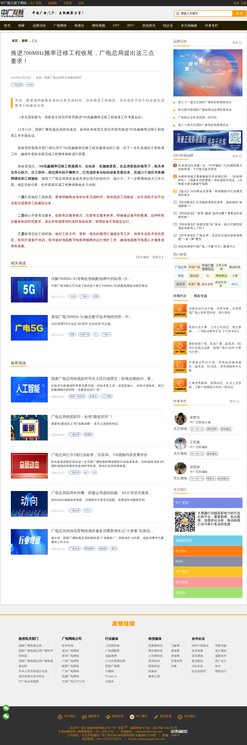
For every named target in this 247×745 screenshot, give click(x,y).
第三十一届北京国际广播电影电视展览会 (205, 102)
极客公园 (154, 676)
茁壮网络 (197, 655)
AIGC (87, 510)
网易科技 (154, 666)
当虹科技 (197, 666)
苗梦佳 (195, 417)
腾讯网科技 (155, 650)
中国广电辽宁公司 (73, 681)
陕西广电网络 (70, 666)
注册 (244, 3)
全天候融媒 (189, 25)
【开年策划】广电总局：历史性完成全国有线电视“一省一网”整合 (210, 237)
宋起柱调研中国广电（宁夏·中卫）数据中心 (207, 246)
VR (94, 472)
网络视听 (89, 548)
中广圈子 (139, 716)
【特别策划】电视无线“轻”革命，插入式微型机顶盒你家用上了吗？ (210, 226)
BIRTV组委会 (200, 645)
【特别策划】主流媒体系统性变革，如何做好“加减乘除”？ (210, 204)
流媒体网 (111, 655)
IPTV (130, 25)
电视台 (79, 25)
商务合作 (115, 716)
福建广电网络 (70, 676)
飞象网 (175, 645)
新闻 (25, 40)
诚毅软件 (221, 655)
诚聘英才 (91, 716)
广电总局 (17, 84)
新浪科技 (154, 661)
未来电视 (197, 650)
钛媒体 (152, 671)
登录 (236, 3)
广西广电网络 (70, 661)
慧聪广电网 (112, 666)
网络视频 (98, 25)
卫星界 (67, 3)
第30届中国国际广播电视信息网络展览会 (205, 109)
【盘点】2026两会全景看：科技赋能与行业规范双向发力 (210, 193)
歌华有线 (67, 645)
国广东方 (221, 661)
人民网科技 (155, 655)
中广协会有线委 (29, 681)
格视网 (52, 3)
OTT (116, 25)
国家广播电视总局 (30, 645)
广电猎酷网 (112, 650)
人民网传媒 (112, 645)
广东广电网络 (70, 671)
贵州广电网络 (70, 655)
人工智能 (107, 396)
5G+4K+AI (197, 429)
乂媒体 (109, 681)
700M (30, 84)
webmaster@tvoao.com (148, 731)
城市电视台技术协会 (31, 676)
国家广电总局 (77, 396)
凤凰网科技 (155, 645)
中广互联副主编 (200, 422)
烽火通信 (221, 650)
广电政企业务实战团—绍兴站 (197, 117)
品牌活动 (39, 25)
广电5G (85, 296)
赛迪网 (175, 650)
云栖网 (109, 671)
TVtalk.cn (111, 676)
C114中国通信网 (115, 661)
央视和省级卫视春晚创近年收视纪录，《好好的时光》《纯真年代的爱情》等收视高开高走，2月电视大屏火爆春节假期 (210, 180)
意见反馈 (163, 716)
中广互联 (36, 3)
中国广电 (84, 334)
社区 (81, 3)
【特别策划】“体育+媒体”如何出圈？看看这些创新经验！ (210, 215)
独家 (21, 25)
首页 (7, 25)
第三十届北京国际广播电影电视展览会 (203, 124)
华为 (221, 666)
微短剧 (103, 548)
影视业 (93, 396)
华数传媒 (221, 645)
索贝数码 (197, 661)
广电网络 (60, 25)
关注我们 (187, 716)
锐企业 (168, 25)
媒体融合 (226, 429)
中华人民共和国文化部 (33, 671)
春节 (114, 548)
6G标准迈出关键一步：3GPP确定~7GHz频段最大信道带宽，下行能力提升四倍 (210, 167)
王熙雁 (195, 442)
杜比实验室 (199, 671)
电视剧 (88, 434)
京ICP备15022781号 (165, 727)
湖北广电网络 (70, 650)
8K (86, 472)
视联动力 (221, 671)
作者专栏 (211, 25)
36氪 (174, 666)
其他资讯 (148, 25)
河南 (95, 296)
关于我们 (67, 716)
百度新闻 (176, 661)
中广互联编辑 (199, 447)
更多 (237, 42)
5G (95, 334)
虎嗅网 (175, 655)
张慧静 (195, 467)
